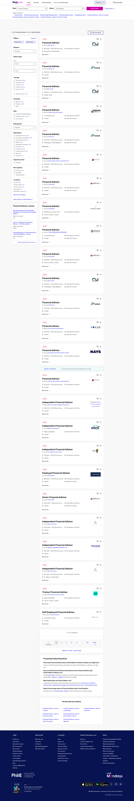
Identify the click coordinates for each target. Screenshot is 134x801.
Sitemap (15, 768)
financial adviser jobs (76, 685)
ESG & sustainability (109, 763)
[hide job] (100, 39)
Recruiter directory (18, 744)
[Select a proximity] (24, 51)
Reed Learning (107, 749)
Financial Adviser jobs (66, 15)
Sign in (54, 677)
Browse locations (17, 751)
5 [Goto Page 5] (76, 642)
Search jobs (94, 8)
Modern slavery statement (87, 749)
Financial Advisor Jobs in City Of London (54, 17)
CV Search (38, 744)
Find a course (61, 744)
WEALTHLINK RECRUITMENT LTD (57, 547)
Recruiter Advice (40, 749)
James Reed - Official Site (110, 756)
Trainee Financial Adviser (55, 592)
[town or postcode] (69, 8)
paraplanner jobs (91, 685)
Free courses (61, 751)
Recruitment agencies (41, 746)
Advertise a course (63, 758)
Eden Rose (51, 475)
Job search (16, 741)
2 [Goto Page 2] (61, 642)
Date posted (17, 124)
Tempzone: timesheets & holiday (112, 739)
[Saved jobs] (117, 2)
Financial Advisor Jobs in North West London (71, 715)
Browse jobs (110, 8)
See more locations (19, 195)
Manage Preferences (94, 791)
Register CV (100, 2)
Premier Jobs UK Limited (55, 112)
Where (52, 8)
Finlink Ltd (51, 69)
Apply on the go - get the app (71, 650)
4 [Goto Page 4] (71, 642)
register (60, 677)
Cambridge (17, 189)
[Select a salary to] (24, 71)
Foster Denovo (55, 614)
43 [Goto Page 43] (87, 642)
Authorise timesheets (109, 741)
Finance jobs (18, 15)
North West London (19, 191)
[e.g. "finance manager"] (32, 8)
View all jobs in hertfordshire (23, 199)
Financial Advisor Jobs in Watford (71, 720)
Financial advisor (50, 326)
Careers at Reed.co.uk (86, 741)
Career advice (17, 756)
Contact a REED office (19, 765)
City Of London (18, 187)
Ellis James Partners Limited (56, 594)
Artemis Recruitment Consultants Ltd (58, 161)
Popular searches (17, 753)
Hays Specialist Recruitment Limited (58, 352)
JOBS (14, 735)
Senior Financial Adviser (54, 497)
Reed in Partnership (108, 751)
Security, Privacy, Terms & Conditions (111, 791)
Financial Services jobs (31, 15)
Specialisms (17, 133)
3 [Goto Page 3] (66, 642)
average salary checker (61, 691)
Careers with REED (108, 753)
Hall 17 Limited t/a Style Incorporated (58, 405)
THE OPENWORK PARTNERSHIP (57, 232)
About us (82, 739)
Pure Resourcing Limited (55, 452)
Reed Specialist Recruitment (111, 746)
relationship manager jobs (60, 685)
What (14, 8)
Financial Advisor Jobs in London (98, 15)
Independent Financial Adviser (57, 426)
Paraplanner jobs (80, 15)
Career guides (62, 756)
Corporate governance (86, 746)
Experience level (18, 160)
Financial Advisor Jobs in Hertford (92, 709)
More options (17, 168)
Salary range (17, 57)
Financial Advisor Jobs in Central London (26, 17)
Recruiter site (39, 739)
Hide (14, 111)
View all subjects (62, 746)
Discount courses (62, 749)
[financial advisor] (19, 42)
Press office (83, 744)
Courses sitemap (62, 760)
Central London (19, 184)
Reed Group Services (109, 744)
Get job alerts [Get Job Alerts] (95, 33)
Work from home (17, 746)
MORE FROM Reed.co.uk (88, 735)
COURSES (61, 735)
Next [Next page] (94, 643)
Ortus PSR (51, 184)
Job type (16, 77)
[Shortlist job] (97, 39)
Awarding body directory (65, 753)
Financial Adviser (51, 42)
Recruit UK (51, 45)
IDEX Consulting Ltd (53, 428)
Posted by (16, 99)
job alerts (52, 675)
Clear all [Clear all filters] (33, 38)
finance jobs (85, 683)
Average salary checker (19, 760)
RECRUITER (39, 735)
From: (14, 61)
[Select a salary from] (24, 64)
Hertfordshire (35, 32)
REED (105, 735)
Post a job (38, 741)
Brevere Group (52, 524)
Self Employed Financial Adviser (58, 612)
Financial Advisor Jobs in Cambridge (71, 709)
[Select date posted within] (24, 127)
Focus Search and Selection (55, 328)
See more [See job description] (46, 54)
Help (14, 763)
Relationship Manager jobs (48, 15)
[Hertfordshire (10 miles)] (30, 42)
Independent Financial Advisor (57, 402)
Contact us (16, 739)
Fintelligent (51, 208)
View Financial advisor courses (27, 242)
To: (14, 68)
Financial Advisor (20, 32)
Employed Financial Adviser (56, 473)
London (17, 182)
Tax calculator (17, 758)
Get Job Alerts (50, 369)
